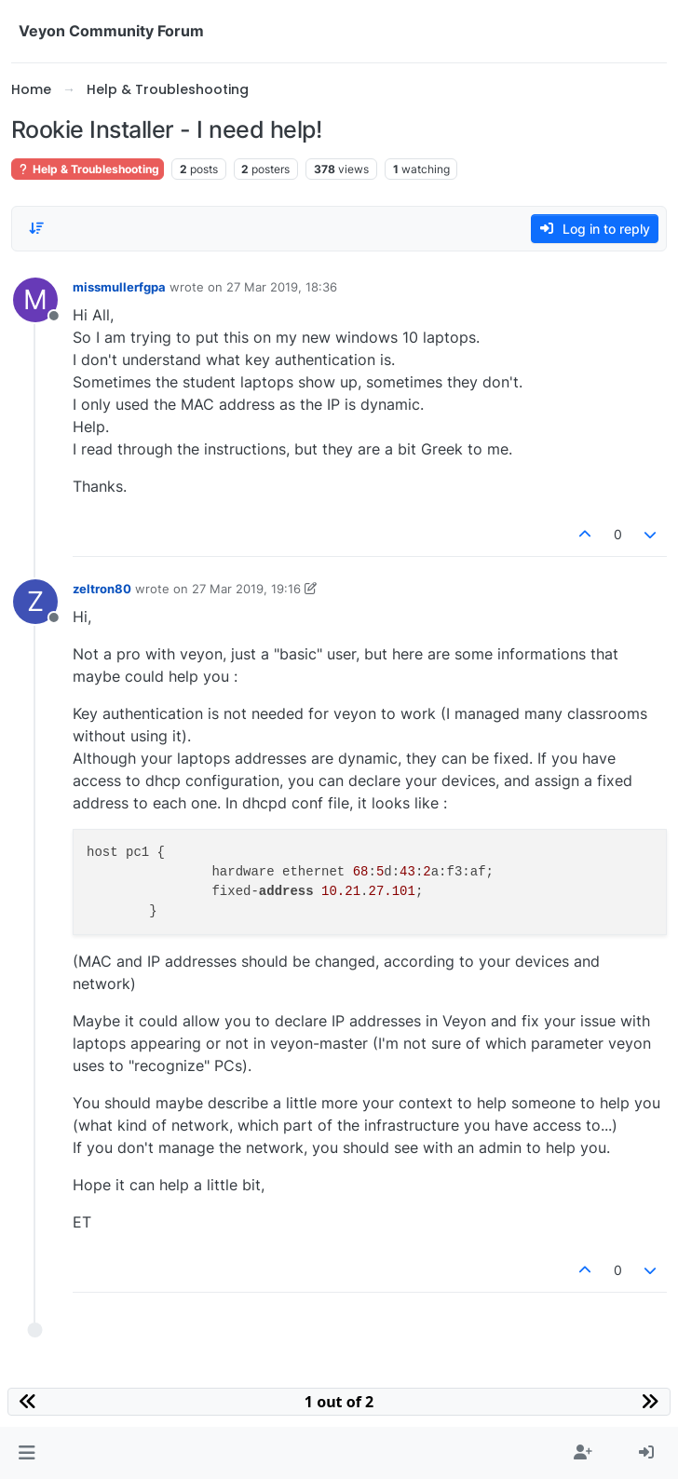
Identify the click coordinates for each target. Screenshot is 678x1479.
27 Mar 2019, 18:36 (281, 286)
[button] (26, 1453)
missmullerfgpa (119, 286)
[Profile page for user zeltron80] (35, 601)
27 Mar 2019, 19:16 (246, 588)
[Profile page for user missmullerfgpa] (35, 300)
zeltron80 (102, 588)
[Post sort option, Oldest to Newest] (36, 228)
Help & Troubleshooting (87, 169)
